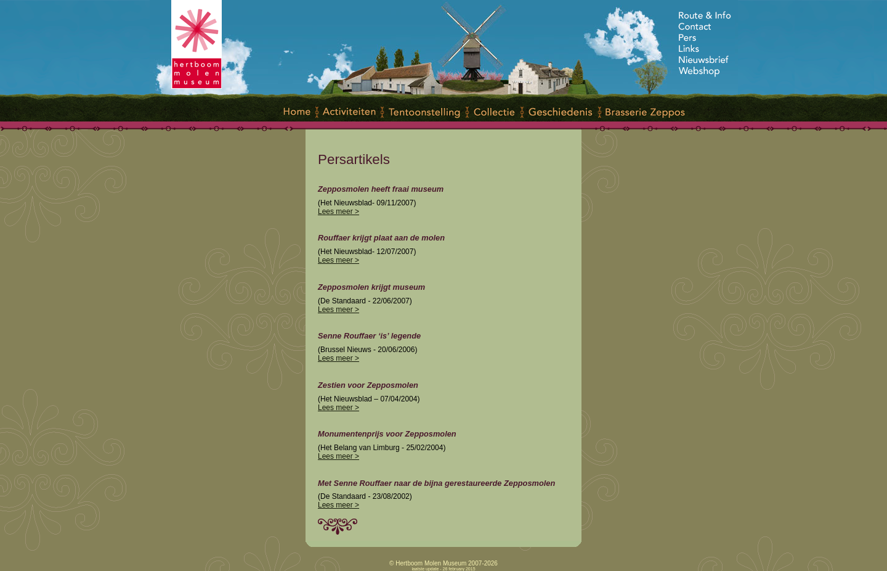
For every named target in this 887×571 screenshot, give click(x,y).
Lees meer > (338, 211)
